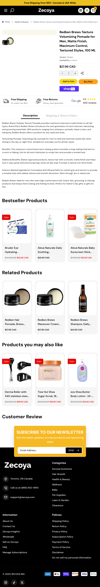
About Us (8, 521)
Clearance (57, 505)
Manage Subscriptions (15, 552)
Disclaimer (58, 552)
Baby (55, 489)
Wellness (57, 484)
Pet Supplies (59, 495)
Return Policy (59, 526)
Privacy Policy (59, 531)
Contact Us (9, 526)
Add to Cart (68, 81)
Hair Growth (58, 474)
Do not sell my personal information (71, 557)
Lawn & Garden (60, 500)
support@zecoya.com (22, 497)
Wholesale (8, 536)
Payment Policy (60, 542)
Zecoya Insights (11, 531)
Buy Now (88, 81)
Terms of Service (61, 547)
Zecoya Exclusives (62, 468)
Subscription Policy (62, 536)
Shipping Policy (60, 521)
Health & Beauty (61, 479)
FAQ (5, 547)
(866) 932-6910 (29, 487)
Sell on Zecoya (10, 542)
